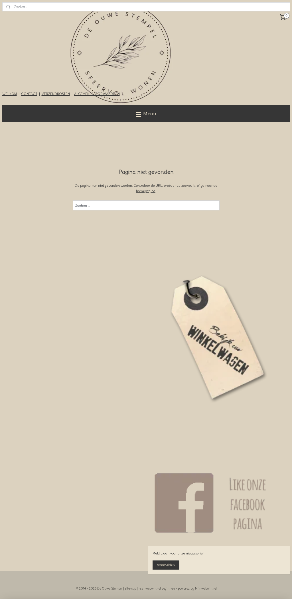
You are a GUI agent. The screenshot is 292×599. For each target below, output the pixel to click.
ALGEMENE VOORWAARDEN (97, 94)
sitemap (130, 588)
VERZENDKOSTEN (56, 94)
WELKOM (9, 94)
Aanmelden (166, 565)
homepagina (145, 191)
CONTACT (29, 94)
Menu (146, 113)
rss (141, 588)
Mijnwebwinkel (206, 588)
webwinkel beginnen (160, 588)
